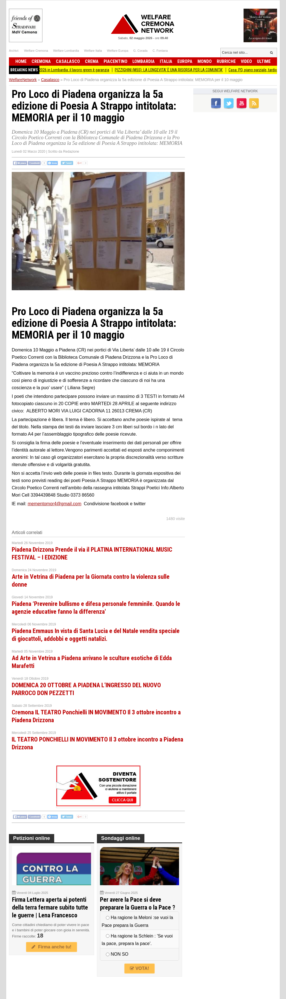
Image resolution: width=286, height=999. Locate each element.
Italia (166, 61)
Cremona (41, 61)
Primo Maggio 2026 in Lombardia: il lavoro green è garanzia (70, 70)
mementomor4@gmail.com (54, 503)
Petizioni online (31, 838)
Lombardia (143, 61)
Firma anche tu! (51, 946)
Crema (92, 61)
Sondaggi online (120, 838)
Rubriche (226, 61)
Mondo (204, 61)
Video (246, 61)
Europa (184, 61)
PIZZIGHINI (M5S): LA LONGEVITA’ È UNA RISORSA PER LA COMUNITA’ (177, 70)
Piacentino (115, 61)
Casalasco (68, 61)
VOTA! (139, 968)
